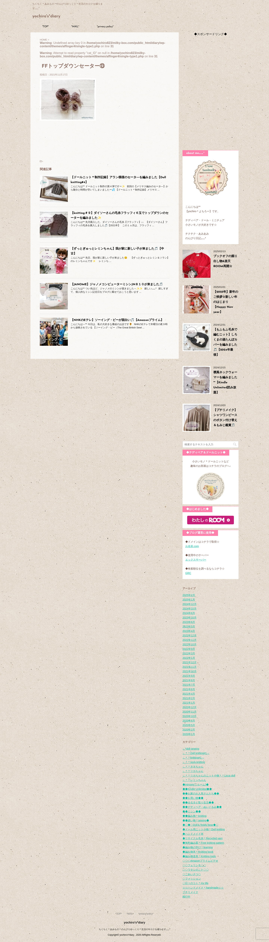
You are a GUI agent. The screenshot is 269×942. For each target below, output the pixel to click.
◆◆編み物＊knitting (194, 815)
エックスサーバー (195, 559)
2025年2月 (189, 595)
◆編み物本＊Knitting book (198, 851)
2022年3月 (189, 653)
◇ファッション (192, 878)
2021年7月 (189, 684)
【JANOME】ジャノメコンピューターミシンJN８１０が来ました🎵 (117, 284)
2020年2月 (189, 729)
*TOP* (45, 26)
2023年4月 (189, 630)
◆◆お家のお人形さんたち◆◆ (201, 793)
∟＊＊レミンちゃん (194, 780)
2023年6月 (189, 622)
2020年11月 (190, 711)
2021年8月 (189, 680)
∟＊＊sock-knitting (194, 762)
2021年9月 (189, 675)
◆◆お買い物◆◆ (193, 797)
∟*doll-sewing (191, 748)
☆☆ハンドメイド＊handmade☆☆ (203, 887)
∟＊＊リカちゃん (193, 771)
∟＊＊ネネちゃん (193, 766)
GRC (188, 573)
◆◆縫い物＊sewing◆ (196, 820)
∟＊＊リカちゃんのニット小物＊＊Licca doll (209, 775)
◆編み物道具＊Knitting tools (199, 856)
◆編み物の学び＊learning (198, 847)
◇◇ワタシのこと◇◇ (196, 869)
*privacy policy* (105, 26)
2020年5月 (189, 725)
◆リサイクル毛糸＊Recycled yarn (203, 838)
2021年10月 (190, 671)
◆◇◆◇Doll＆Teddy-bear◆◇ (200, 824)
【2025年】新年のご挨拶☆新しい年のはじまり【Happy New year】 (225, 302)
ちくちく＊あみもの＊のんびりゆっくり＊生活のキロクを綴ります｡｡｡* (134, 929)
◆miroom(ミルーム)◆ (196, 784)
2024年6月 (189, 613)
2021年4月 (189, 693)
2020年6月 (189, 720)
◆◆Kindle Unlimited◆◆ (197, 789)
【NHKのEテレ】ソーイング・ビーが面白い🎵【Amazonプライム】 (117, 320)
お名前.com (192, 546)
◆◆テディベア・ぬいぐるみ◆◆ (202, 806)
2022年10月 (190, 644)
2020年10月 (190, 716)
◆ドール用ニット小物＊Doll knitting (204, 829)
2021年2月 (189, 698)
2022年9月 (189, 648)
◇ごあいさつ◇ (192, 874)
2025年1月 (189, 599)
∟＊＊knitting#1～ (193, 757)
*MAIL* (75, 26)
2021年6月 (189, 689)
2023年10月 (190, 617)
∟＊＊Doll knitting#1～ (196, 753)
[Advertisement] (211, 92)
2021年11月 (190, 666)
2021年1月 (189, 702)
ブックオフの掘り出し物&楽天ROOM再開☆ (225, 261)
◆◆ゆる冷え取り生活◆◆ (198, 802)
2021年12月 (190, 662)
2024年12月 (190, 604)
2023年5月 (189, 626)
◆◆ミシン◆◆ (192, 811)
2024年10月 (190, 608)
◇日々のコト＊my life (195, 883)
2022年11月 (190, 639)
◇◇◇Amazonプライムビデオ (200, 860)
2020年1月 (189, 734)
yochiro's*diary (46, 16)
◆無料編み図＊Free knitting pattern (203, 842)
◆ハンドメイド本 (193, 833)
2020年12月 (190, 707)
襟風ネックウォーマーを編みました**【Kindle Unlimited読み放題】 (225, 382)
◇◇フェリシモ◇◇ (194, 865)
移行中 (186, 896)
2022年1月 (189, 657)
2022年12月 (190, 635)
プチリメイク (190, 892)
